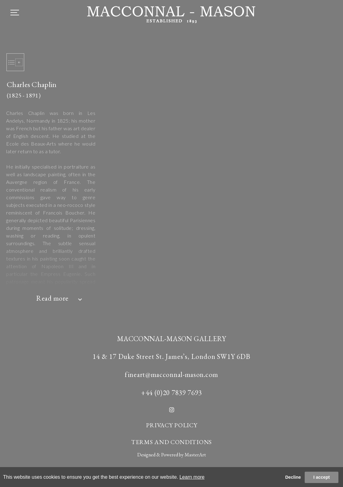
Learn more (191, 477)
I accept (321, 477)
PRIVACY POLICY (171, 425)
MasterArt (195, 454)
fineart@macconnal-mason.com (171, 374)
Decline (293, 477)
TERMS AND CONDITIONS (171, 442)
